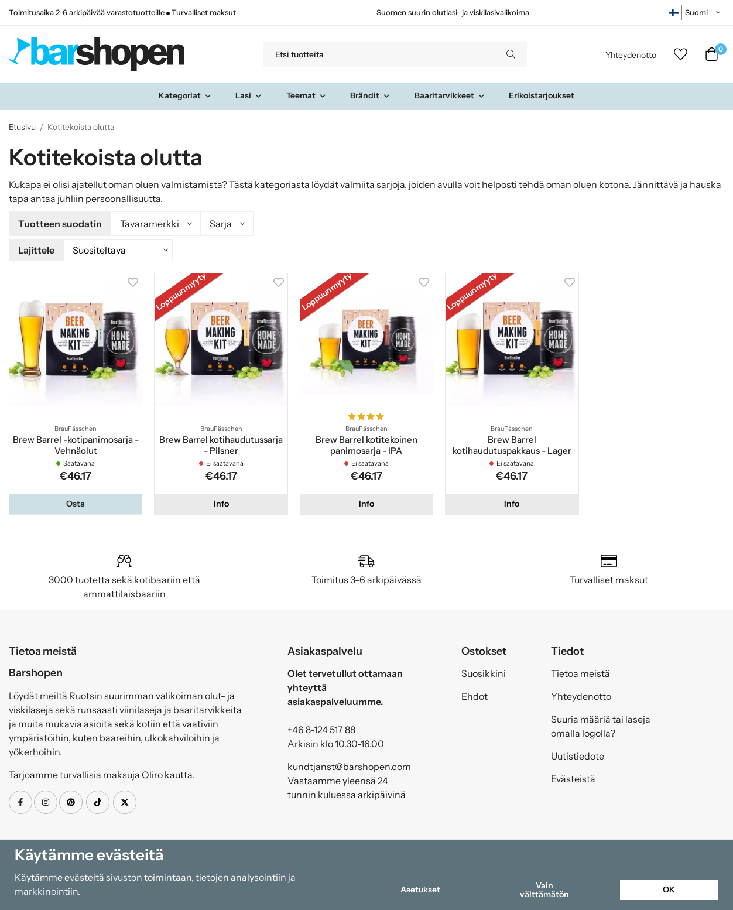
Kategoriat (185, 95)
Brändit (370, 95)
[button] (75, 502)
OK (669, 889)
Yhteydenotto (630, 55)
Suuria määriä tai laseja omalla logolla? (600, 724)
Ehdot (474, 694)
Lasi (248, 95)
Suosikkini (483, 672)
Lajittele (36, 249)
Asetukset (420, 889)
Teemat (306, 95)
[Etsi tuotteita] (379, 54)
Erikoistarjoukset (541, 95)
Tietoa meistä (580, 672)
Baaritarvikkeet (450, 95)
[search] (511, 54)
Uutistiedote (577, 754)
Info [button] (221, 502)
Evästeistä (573, 777)
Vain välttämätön (544, 889)
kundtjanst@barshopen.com (349, 765)
